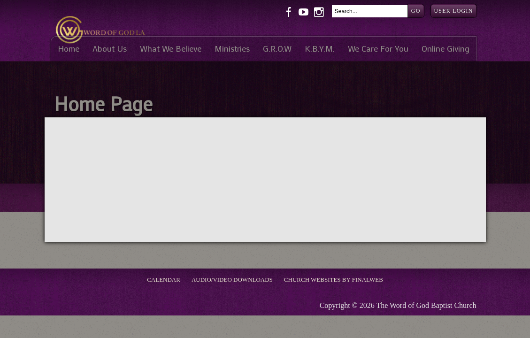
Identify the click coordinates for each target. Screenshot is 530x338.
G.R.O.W (277, 48)
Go (416, 11)
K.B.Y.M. (320, 48)
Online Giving (445, 48)
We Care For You (378, 48)
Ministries (232, 48)
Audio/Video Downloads (232, 279)
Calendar (163, 279)
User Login (453, 11)
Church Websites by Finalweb (333, 279)
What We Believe (170, 48)
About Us (109, 48)
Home (68, 48)
